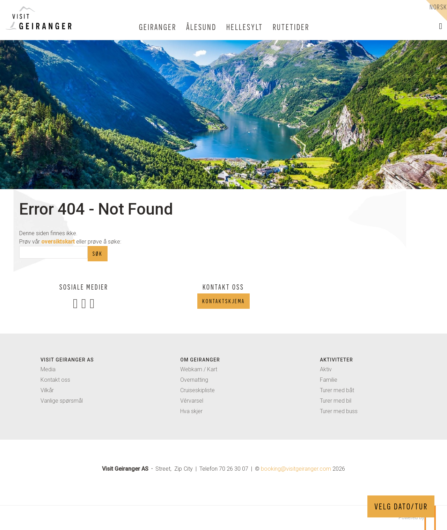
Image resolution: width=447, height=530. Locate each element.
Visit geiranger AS (67, 360)
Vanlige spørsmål (62, 400)
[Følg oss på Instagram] (83, 303)
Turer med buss (339, 411)
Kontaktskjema (223, 301)
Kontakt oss (55, 379)
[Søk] (53, 252)
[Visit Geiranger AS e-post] (296, 468)
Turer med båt (337, 390)
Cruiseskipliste (197, 390)
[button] (440, 26)
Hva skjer (191, 411)
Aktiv (326, 369)
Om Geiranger (200, 360)
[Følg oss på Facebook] (75, 303)
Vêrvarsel (191, 400)
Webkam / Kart (198, 369)
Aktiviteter (336, 360)
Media (48, 369)
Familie (328, 379)
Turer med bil (335, 400)
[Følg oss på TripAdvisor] (92, 303)
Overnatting (194, 379)
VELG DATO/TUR (401, 506)
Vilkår (47, 390)
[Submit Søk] (98, 253)
